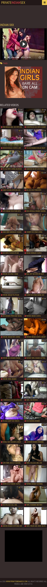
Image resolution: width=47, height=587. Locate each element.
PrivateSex (13, 2)
